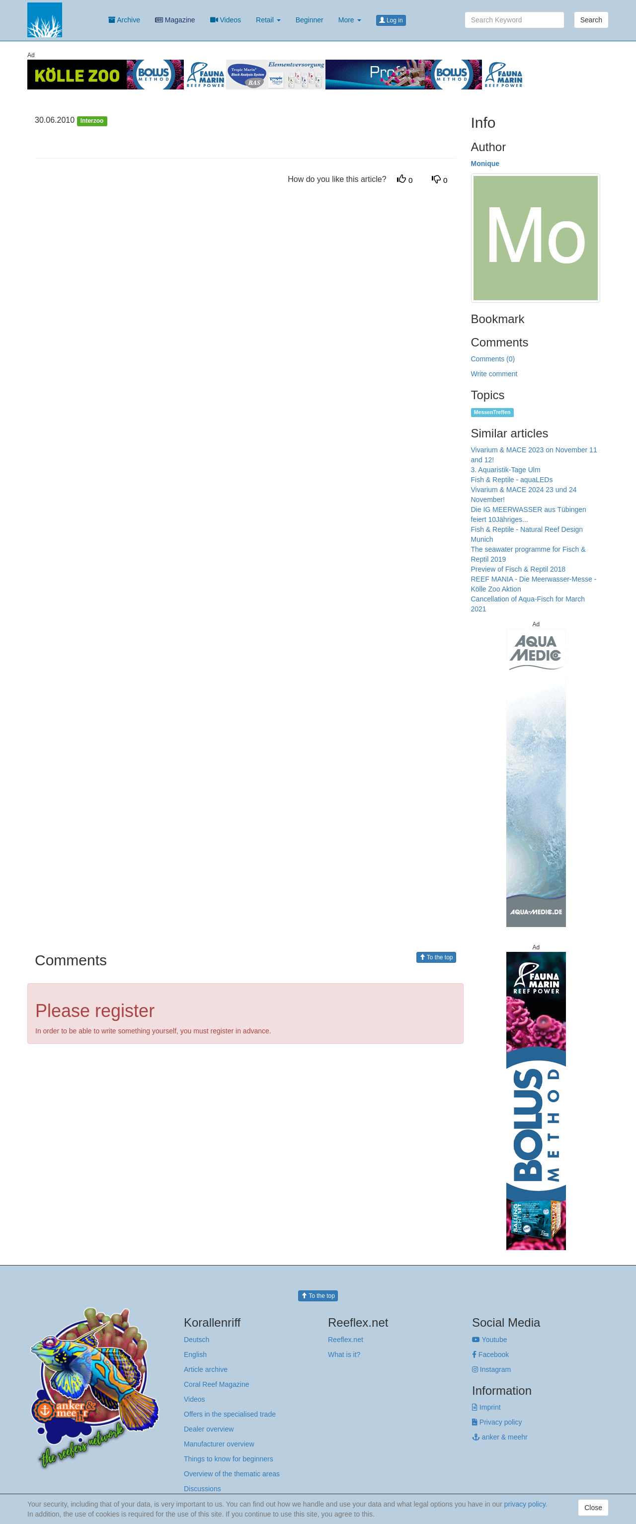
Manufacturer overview (219, 1444)
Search (591, 20)
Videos (225, 20)
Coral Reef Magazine (216, 1384)
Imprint (486, 1407)
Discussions (202, 1489)
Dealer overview (209, 1429)
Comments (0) (493, 359)
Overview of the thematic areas (232, 1474)
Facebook (490, 1354)
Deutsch (196, 1340)
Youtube (489, 1340)
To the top (436, 957)
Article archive (206, 1369)
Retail (268, 20)
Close (593, 1508)
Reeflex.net (345, 1340)
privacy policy (525, 1504)
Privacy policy (497, 1422)
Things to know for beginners (228, 1459)
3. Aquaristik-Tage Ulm (506, 470)
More (349, 20)
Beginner (309, 20)
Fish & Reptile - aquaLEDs (512, 480)
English (195, 1354)
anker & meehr (500, 1437)
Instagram (491, 1369)
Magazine (175, 20)
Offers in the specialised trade (230, 1414)
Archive (124, 20)
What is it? (344, 1354)
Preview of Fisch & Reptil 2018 (518, 569)
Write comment (494, 374)
